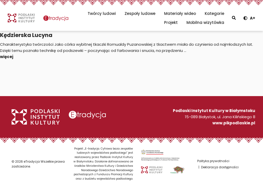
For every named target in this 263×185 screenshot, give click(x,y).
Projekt (171, 22)
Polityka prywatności (213, 161)
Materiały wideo (180, 13)
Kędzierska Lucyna (26, 35)
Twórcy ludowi (102, 13)
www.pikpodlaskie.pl (233, 123)
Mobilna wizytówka (205, 22)
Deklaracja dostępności (220, 167)
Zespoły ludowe (140, 13)
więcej (6, 56)
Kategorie (214, 13)
